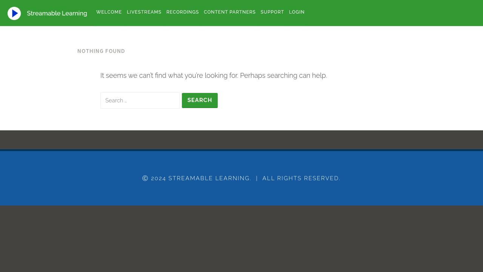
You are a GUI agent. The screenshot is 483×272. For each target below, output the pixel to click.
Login (297, 12)
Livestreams (144, 12)
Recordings (182, 12)
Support (272, 12)
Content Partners (229, 12)
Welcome (109, 12)
